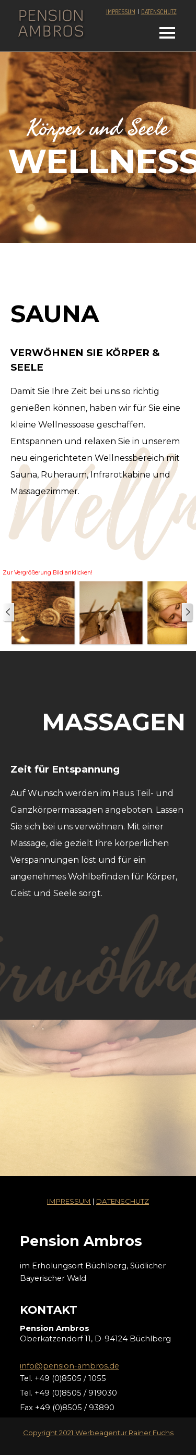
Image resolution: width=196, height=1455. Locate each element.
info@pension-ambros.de (69, 1366)
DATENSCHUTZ (159, 12)
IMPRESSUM (120, 12)
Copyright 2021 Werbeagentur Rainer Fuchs (98, 1432)
